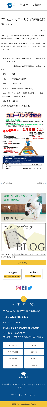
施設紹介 (34, 352)
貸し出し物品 (13, 359)
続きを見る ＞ (23, 263)
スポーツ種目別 (13, 352)
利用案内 (34, 359)
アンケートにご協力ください (23, 395)
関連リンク (24, 387)
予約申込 (34, 365)
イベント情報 (13, 365)
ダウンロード (13, 345)
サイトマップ (39, 384)
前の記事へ (7, 183)
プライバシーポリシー (21, 384)
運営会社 (5, 384)
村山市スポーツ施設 (23, 304)
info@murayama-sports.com (25, 328)
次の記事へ (39, 183)
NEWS (34, 345)
